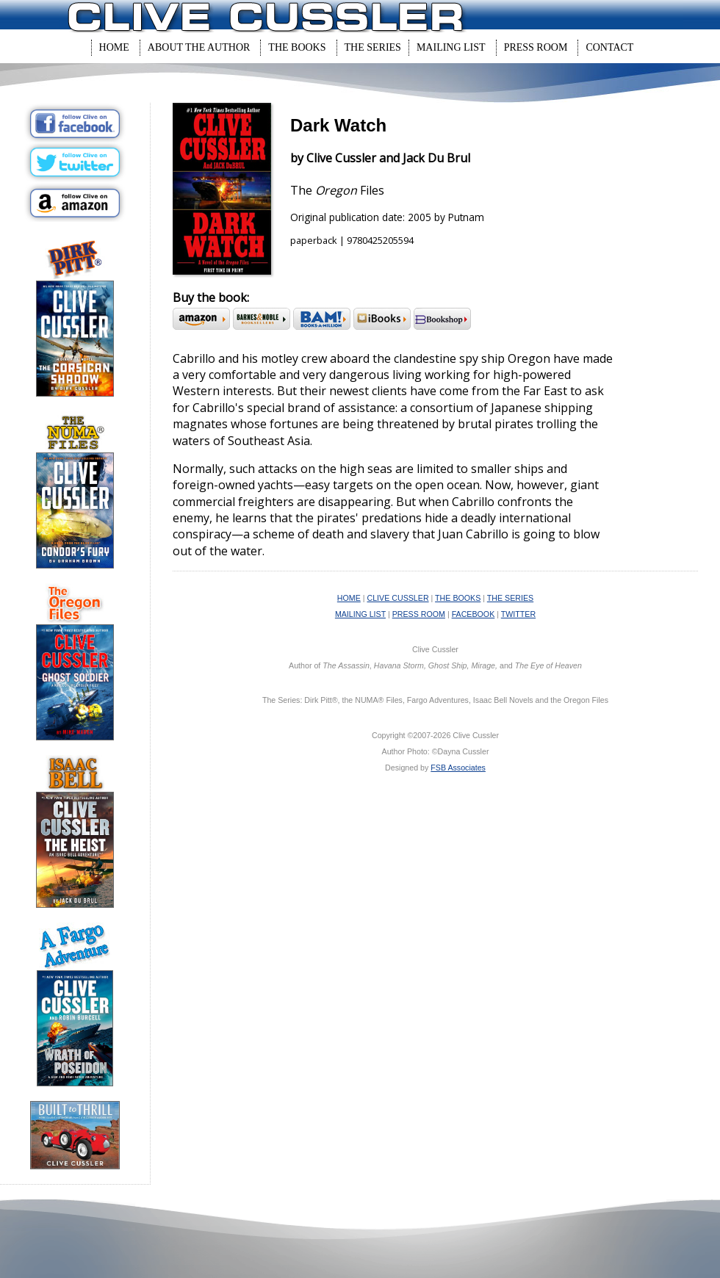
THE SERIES (510, 597)
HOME (349, 597)
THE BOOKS (457, 597)
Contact (609, 47)
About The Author (199, 47)
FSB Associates (458, 767)
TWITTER (518, 614)
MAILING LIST (360, 614)
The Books (296, 47)
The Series (373, 47)
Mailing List (451, 47)
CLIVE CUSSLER (398, 597)
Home (114, 47)
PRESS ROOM (418, 614)
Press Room (536, 47)
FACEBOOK (473, 614)
